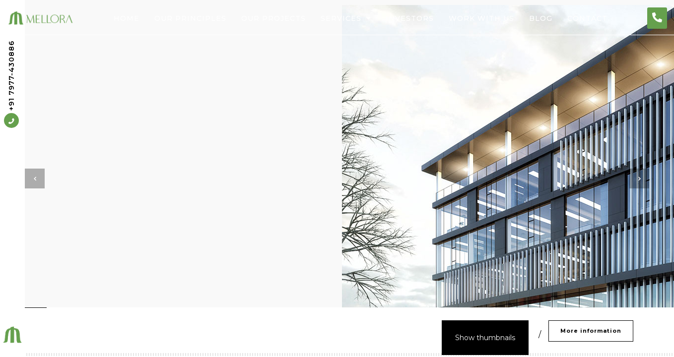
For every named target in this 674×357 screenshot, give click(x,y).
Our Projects (273, 18)
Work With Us (481, 18)
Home (126, 18)
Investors (410, 18)
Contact (587, 18)
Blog (540, 18)
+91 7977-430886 (11, 84)
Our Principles (190, 18)
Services (346, 18)
